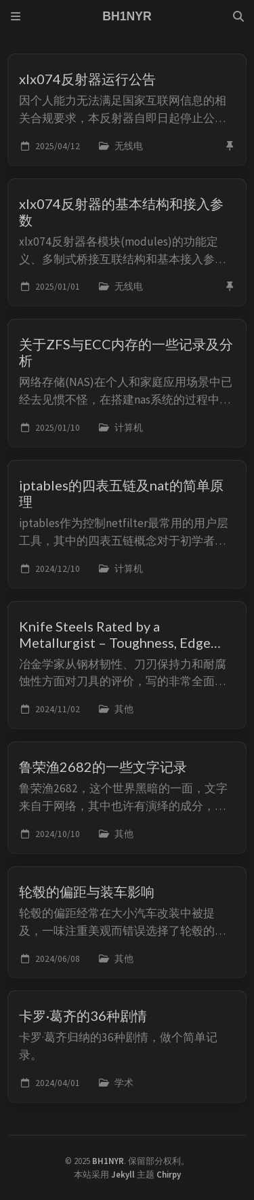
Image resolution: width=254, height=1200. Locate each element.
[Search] (238, 16)
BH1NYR (108, 1160)
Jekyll (123, 1174)
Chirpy (168, 1174)
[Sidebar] (15, 16)
